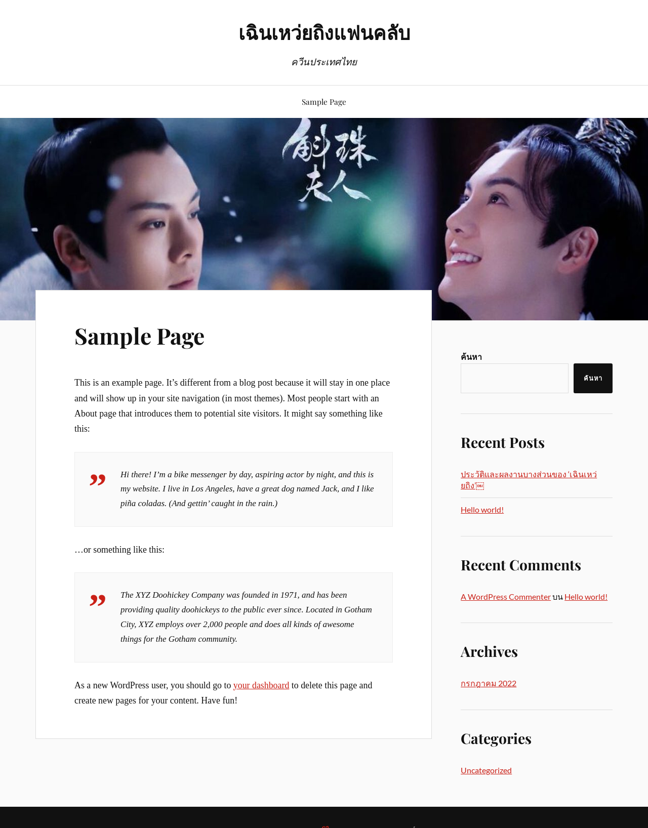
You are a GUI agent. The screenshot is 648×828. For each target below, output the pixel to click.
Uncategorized (486, 770)
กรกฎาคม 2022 (488, 683)
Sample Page (324, 101)
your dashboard (261, 685)
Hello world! (482, 509)
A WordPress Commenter (506, 596)
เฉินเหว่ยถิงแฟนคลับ (324, 32)
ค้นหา (471, 356)
